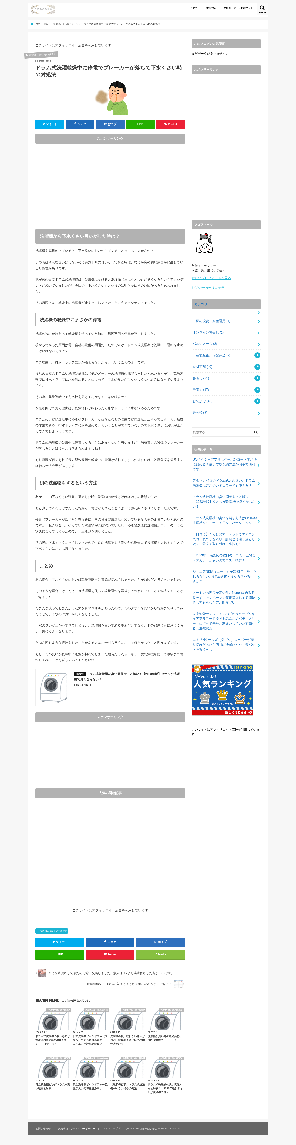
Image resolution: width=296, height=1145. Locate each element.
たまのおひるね (152, 1131)
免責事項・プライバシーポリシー (78, 1131)
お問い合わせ (43, 1131)
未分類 (199, 406)
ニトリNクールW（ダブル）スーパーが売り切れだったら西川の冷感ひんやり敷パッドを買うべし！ (224, 623)
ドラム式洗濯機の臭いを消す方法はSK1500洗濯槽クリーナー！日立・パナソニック (224, 510)
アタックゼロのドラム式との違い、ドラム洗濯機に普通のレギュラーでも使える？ (223, 474)
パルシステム (203, 340)
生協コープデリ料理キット (238, 8)
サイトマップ (113, 1131)
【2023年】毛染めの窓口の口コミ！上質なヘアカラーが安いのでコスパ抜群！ (223, 545)
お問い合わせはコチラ (207, 287)
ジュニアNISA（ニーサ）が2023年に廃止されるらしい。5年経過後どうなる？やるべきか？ (224, 561)
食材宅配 (210, 8)
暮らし (200, 373)
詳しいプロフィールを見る (210, 278)
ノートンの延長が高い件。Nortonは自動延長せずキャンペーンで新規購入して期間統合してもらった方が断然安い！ (223, 578)
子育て (193, 8)
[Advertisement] (110, 186)
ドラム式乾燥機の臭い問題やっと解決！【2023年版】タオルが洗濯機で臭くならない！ (222, 492)
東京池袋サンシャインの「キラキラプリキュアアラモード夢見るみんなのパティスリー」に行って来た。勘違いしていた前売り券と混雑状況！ (223, 600)
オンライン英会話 (207, 330)
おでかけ (201, 395)
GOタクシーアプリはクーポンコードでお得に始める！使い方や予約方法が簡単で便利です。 (224, 456)
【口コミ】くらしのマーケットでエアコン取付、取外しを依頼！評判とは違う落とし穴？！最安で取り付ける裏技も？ (223, 527)
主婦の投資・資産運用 (210, 319)
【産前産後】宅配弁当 (210, 351)
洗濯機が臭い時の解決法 (53, 932)
